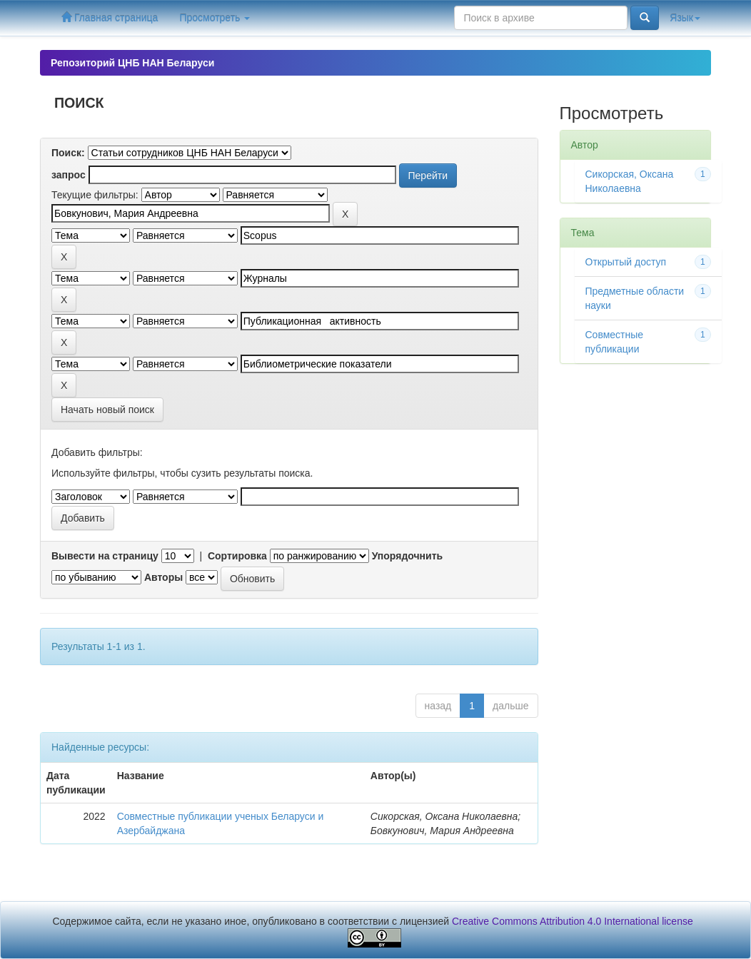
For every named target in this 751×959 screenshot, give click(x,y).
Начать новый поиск (107, 409)
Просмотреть (214, 18)
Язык (685, 18)
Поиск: (68, 152)
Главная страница (109, 17)
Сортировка (237, 556)
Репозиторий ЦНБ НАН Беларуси (132, 62)
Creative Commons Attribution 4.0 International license (572, 921)
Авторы (163, 577)
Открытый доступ (626, 262)
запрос (68, 175)
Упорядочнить (407, 556)
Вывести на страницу (104, 556)
